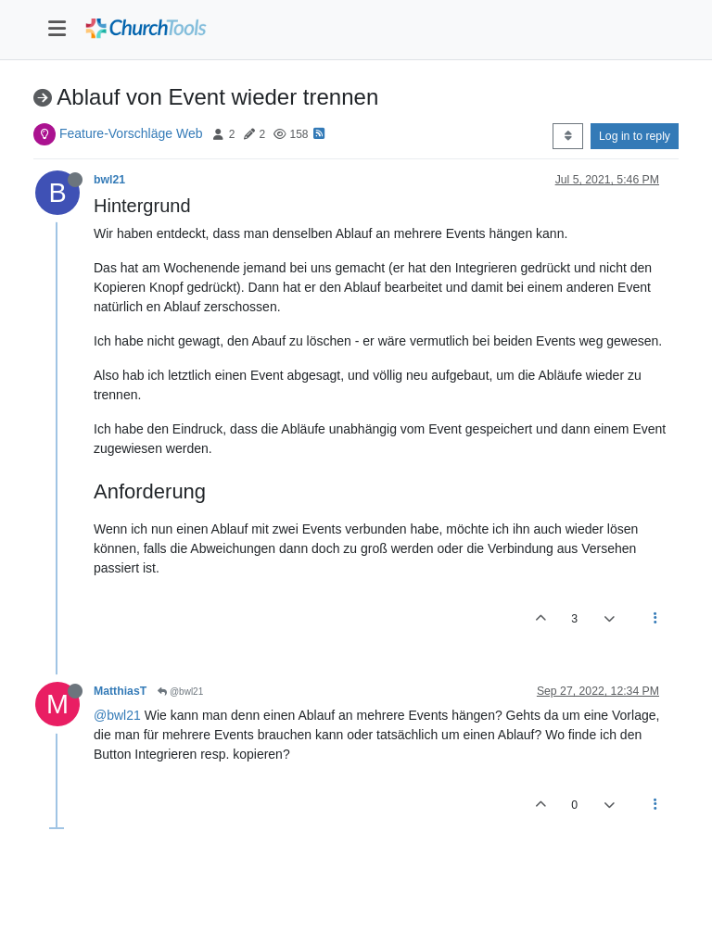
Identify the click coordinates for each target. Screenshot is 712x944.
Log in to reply (634, 136)
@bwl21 (180, 691)
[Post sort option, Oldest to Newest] (568, 136)
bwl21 (109, 179)
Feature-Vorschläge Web (131, 133)
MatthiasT (120, 691)
